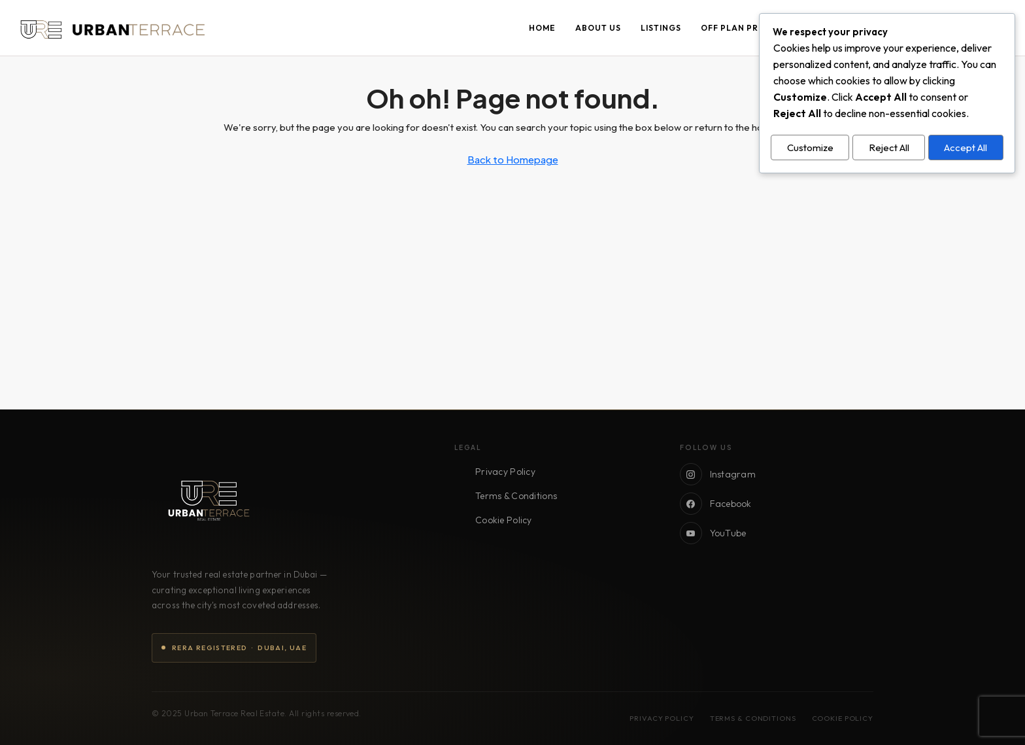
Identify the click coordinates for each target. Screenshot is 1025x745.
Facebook (716, 504)
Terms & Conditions (516, 496)
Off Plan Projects (747, 28)
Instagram (718, 474)
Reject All (889, 146)
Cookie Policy (503, 520)
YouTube (713, 533)
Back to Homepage (512, 159)
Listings (661, 28)
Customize (810, 146)
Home (542, 28)
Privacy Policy (505, 471)
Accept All (965, 146)
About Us (598, 28)
